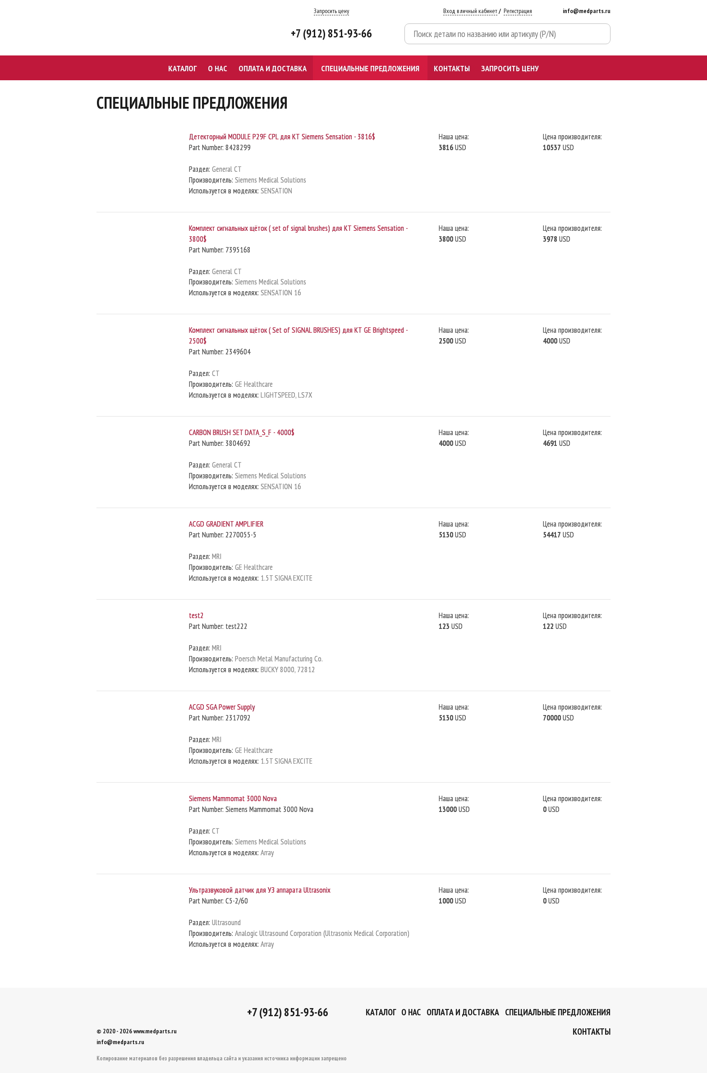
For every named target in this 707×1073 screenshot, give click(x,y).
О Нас (217, 68)
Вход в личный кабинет (470, 11)
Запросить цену (331, 11)
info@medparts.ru (587, 11)
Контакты (452, 68)
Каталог (182, 68)
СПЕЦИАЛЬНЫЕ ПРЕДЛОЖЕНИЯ (370, 68)
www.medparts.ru (155, 1031)
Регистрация (518, 11)
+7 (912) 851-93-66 (331, 33)
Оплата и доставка (273, 68)
